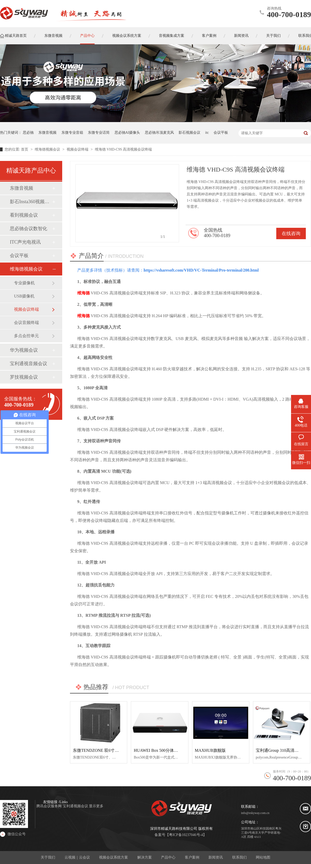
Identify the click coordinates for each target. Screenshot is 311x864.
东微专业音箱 (72, 132)
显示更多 (96, 806)
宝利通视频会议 (76, 806)
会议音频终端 (26, 322)
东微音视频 (47, 132)
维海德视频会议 (48, 149)
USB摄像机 (24, 296)
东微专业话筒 (99, 132)
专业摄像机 (24, 283)
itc (207, 132)
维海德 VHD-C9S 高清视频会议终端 (123, 149)
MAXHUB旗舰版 (210, 750)
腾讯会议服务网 (49, 806)
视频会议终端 (78, 149)
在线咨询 (291, 233)
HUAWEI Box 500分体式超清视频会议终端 (172, 750)
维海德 (83, 293)
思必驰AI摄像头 (127, 132)
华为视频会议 (24, 350)
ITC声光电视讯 (25, 242)
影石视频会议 (189, 132)
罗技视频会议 (24, 377)
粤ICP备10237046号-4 (186, 835)
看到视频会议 (24, 215)
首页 (25, 149)
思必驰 (28, 132)
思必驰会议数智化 (28, 228)
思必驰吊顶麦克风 (159, 132)
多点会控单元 (26, 336)
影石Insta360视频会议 (31, 201)
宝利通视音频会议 (28, 363)
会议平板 (221, 132)
